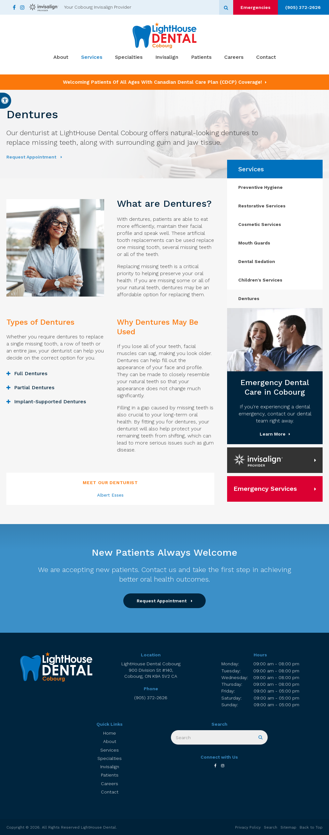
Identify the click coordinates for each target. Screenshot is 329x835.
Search (270, 827)
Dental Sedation (256, 261)
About (60, 58)
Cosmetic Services (259, 224)
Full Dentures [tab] (30, 373)
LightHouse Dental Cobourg (150, 670)
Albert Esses (110, 495)
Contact (266, 58)
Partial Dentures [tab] (34, 387)
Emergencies (252, 7)
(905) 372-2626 (302, 7)
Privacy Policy (248, 827)
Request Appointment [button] (31, 156)
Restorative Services (262, 205)
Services (91, 58)
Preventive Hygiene (260, 187)
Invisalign (166, 58)
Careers (233, 58)
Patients (201, 58)
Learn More (273, 434)
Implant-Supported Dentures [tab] (50, 401)
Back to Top (311, 827)
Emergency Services (265, 488)
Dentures (248, 298)
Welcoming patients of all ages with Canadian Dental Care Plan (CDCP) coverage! (162, 82)
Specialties (128, 58)
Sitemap (288, 827)
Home (109, 733)
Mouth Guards (254, 242)
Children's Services (260, 279)
